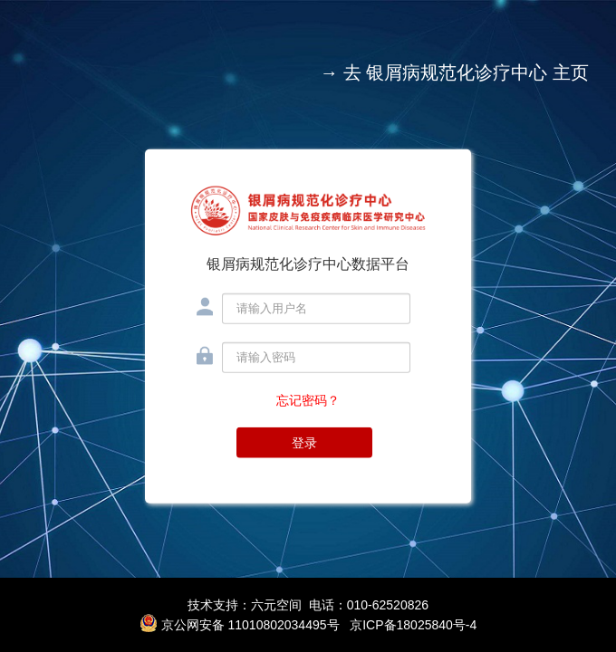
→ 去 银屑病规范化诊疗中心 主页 (454, 72)
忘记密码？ (308, 399)
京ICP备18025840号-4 (413, 625)
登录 (304, 442)
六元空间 (276, 605)
